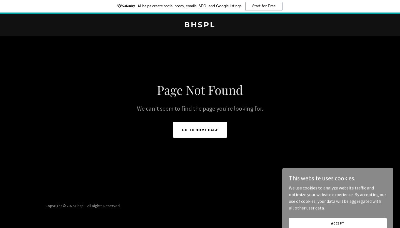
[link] (200, 25)
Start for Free (264, 6)
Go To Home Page (200, 129)
